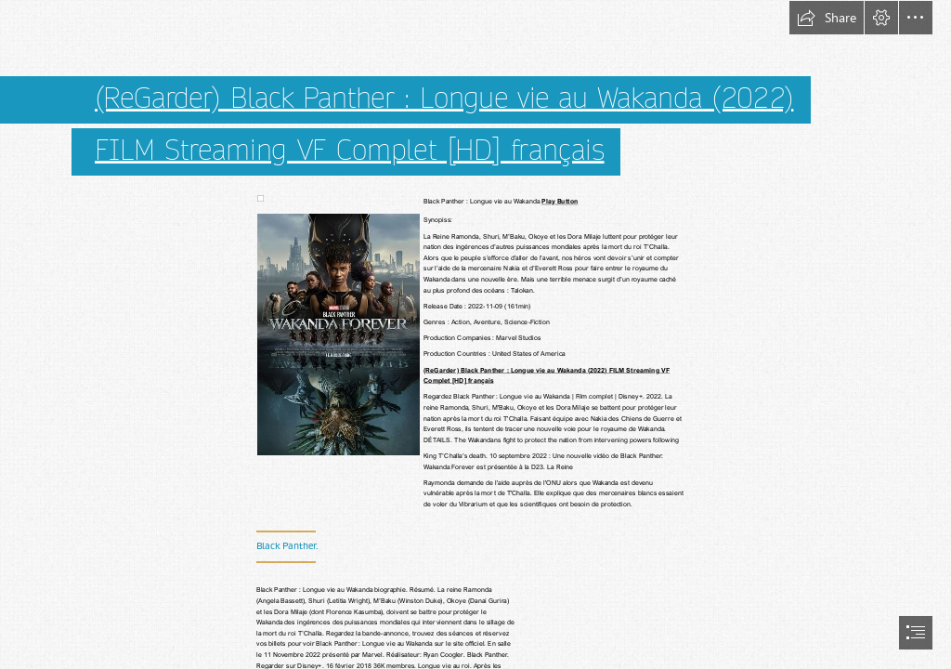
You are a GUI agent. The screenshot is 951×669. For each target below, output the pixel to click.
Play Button (559, 201)
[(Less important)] (259, 197)
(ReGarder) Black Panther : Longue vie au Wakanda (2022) (444, 97)
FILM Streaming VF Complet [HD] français (350, 150)
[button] (826, 17)
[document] (475, 334)
